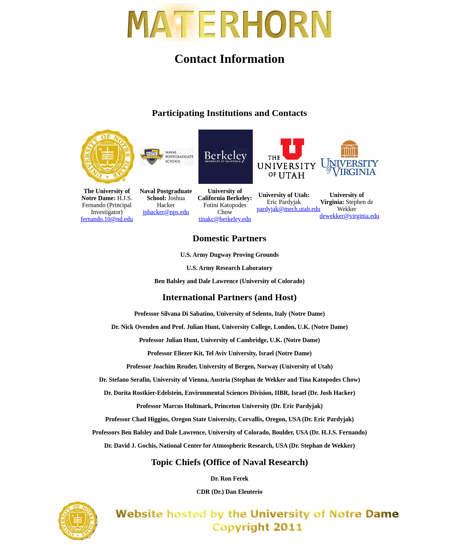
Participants (200, 81)
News (142, 81)
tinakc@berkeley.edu (225, 219)
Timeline (258, 81)
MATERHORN (317, 81)
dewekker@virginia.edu (349, 216)
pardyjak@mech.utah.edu (288, 209)
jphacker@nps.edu (166, 212)
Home (84, 81)
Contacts (375, 81)
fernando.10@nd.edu (107, 219)
